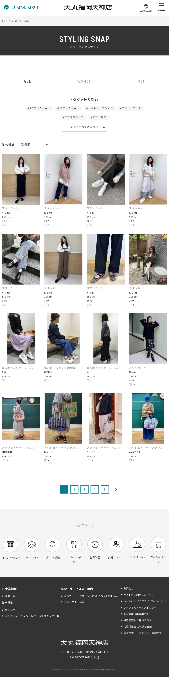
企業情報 (11, 590)
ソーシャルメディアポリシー (140, 608)
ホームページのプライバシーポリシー (145, 602)
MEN (142, 81)
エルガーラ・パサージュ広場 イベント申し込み (91, 597)
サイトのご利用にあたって (138, 596)
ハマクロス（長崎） (75, 603)
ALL (27, 81)
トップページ (84, 525)
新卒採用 (10, 610)
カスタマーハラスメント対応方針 (142, 634)
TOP (4, 21)
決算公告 (10, 597)
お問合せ (128, 589)
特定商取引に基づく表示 (137, 621)
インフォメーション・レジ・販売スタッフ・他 (32, 617)
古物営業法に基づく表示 (137, 627)
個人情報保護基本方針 (136, 615)
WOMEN (84, 81)
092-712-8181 (84, 658)
